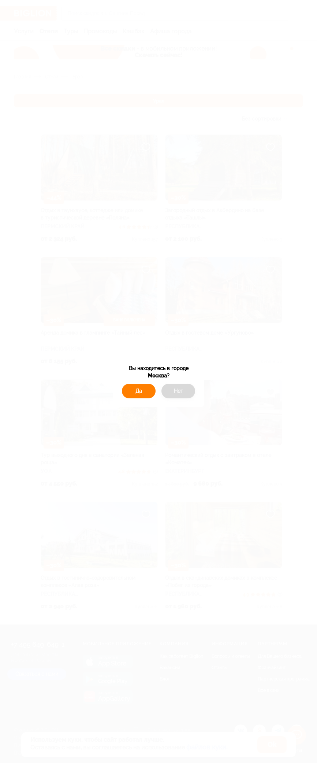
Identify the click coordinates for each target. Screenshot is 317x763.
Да (138, 391)
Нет (178, 391)
